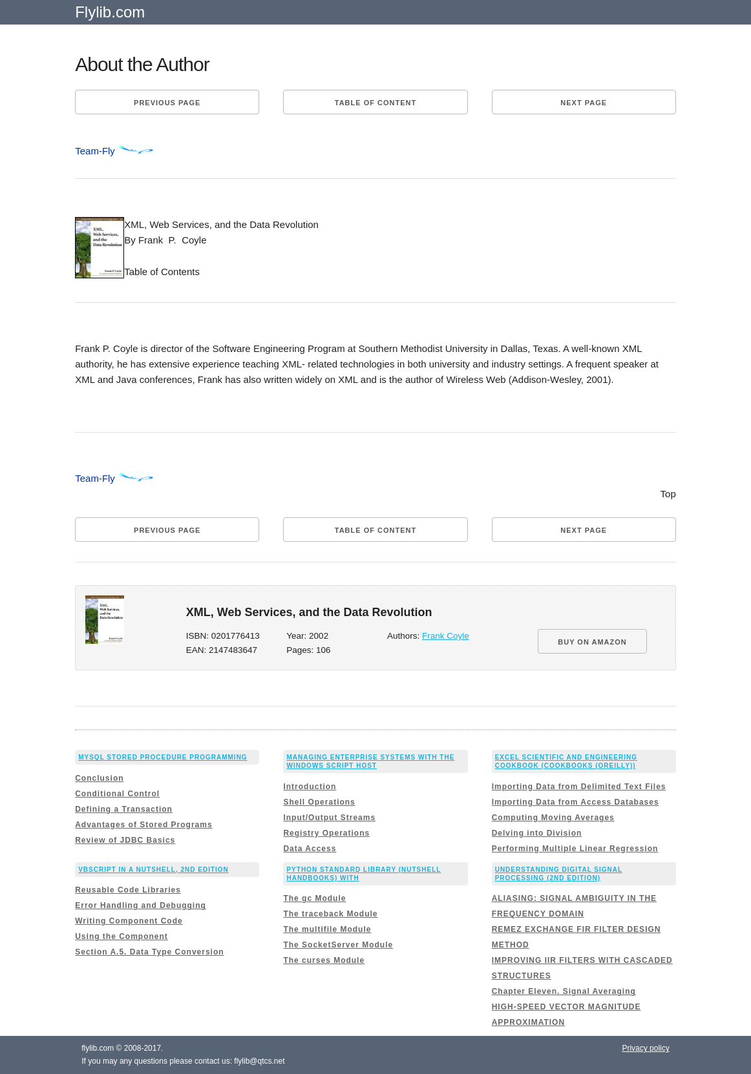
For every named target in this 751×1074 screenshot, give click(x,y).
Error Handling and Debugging (140, 905)
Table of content (375, 103)
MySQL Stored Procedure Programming (162, 757)
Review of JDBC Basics (125, 840)
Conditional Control (117, 793)
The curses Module (324, 960)
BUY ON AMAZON (592, 642)
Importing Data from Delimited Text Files (579, 786)
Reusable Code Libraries (128, 889)
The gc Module (314, 898)
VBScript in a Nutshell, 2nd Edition (153, 869)
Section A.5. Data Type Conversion (149, 951)
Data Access (309, 848)
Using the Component (121, 936)
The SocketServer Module (338, 944)
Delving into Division (537, 833)
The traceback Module (330, 913)
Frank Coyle (445, 636)
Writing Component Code (128, 920)
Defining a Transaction (124, 809)
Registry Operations (326, 833)
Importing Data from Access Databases (575, 802)
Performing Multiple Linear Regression (575, 848)
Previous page (167, 103)
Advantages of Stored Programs (143, 824)
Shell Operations (319, 802)
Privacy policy (645, 1048)
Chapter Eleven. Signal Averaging (564, 991)
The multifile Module (327, 929)
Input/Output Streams (329, 817)
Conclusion (99, 778)
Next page (583, 103)
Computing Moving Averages (553, 817)
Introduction (309, 786)
